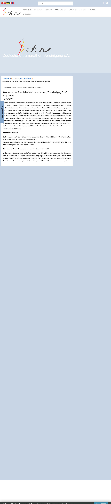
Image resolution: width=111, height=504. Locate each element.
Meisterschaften (17, 87)
